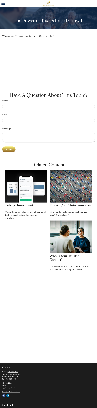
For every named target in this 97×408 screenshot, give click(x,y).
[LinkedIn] (7, 395)
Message (6, 128)
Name (5, 100)
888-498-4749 (15, 374)
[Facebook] (3, 395)
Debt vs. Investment (19, 205)
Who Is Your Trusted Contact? (65, 258)
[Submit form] (9, 149)
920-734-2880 (13, 372)
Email (5, 114)
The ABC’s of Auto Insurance (71, 205)
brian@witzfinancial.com (11, 392)
